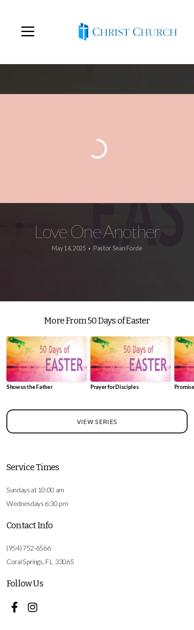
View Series (97, 421)
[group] (46, 366)
